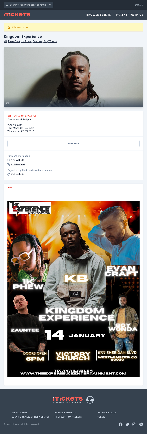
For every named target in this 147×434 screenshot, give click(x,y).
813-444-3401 (18, 164)
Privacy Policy (107, 412)
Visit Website (17, 159)
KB (5, 41)
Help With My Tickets (68, 416)
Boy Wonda (50, 41)
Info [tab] (10, 187)
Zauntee (37, 41)
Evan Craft (14, 41)
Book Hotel (73, 143)
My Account (19, 412)
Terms (101, 416)
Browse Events (98, 14)
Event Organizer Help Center (31, 416)
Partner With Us (129, 14)
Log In (139, 4)
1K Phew (26, 41)
